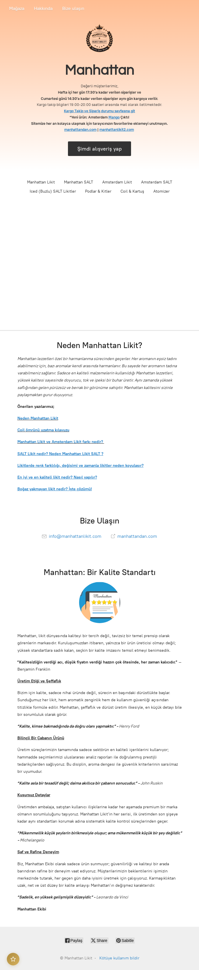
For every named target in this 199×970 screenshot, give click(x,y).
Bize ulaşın (73, 8)
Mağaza (16, 8)
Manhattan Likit (41, 182)
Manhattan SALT (78, 182)
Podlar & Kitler (98, 191)
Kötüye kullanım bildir (119, 958)
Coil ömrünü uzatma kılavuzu (43, 430)
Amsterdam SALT (156, 182)
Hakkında (43, 8)
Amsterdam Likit (117, 182)
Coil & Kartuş (132, 191)
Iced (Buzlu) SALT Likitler (53, 191)
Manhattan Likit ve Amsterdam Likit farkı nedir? (60, 441)
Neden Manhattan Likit (37, 418)
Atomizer (161, 191)
